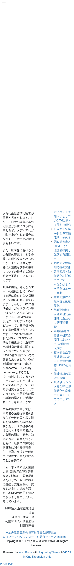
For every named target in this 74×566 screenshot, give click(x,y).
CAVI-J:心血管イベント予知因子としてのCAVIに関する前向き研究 (62, 216)
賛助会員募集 (28, 532)
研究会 (52, 532)
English (61, 537)
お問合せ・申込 (46, 537)
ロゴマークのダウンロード (20, 537)
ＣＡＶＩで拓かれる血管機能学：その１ (62, 233)
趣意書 (15, 532)
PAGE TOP (6, 563)
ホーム (7, 532)
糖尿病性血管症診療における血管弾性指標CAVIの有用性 (62, 361)
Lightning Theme (49, 552)
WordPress (25, 552)
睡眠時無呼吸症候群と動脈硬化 (62, 301)
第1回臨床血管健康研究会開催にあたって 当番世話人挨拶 (62, 339)
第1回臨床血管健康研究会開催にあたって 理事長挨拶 (62, 318)
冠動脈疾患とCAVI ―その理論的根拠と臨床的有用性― (62, 250)
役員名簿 (42, 532)
